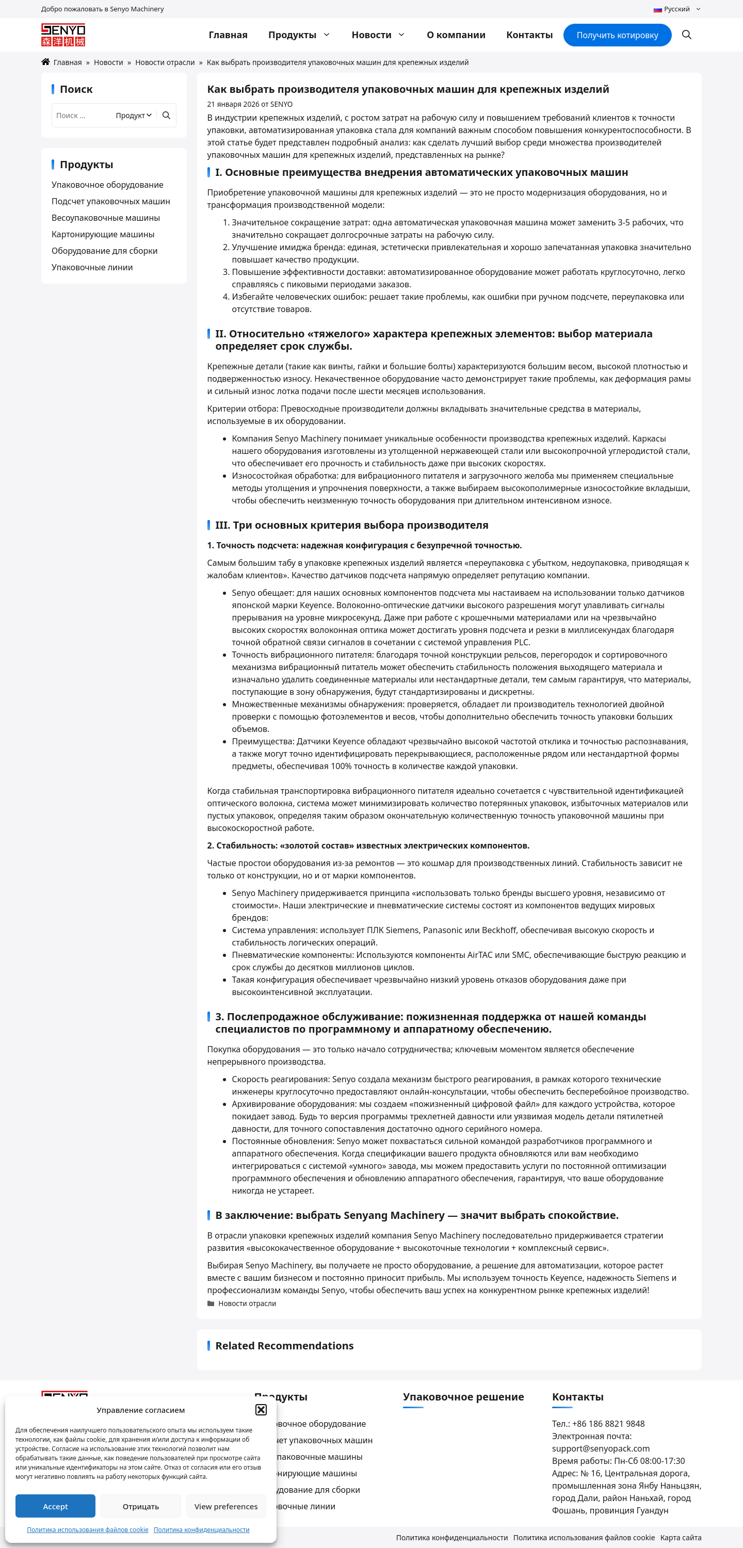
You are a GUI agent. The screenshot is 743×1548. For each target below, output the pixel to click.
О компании (456, 34)
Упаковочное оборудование (108, 184)
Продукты (304, 35)
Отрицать (141, 1506)
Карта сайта (681, 1537)
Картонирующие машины (103, 234)
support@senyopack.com (601, 1448)
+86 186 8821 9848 (608, 1423)
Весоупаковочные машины (106, 217)
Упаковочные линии (92, 267)
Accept (55, 1506)
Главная (228, 34)
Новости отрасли (165, 62)
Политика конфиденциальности (202, 1529)
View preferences (226, 1506)
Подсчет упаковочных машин (111, 201)
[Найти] (165, 115)
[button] (261, 1410)
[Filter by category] (135, 115)
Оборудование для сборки (105, 250)
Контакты (529, 34)
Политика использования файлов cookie (88, 1529)
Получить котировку (617, 35)
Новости (384, 35)
